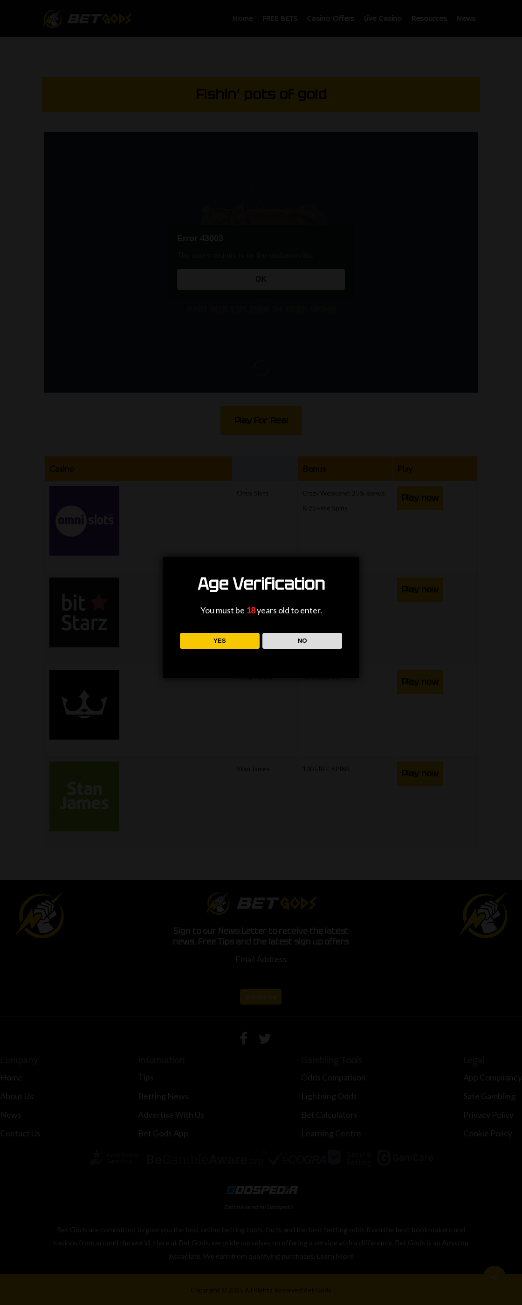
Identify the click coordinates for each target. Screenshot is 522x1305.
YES (219, 640)
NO (302, 640)
